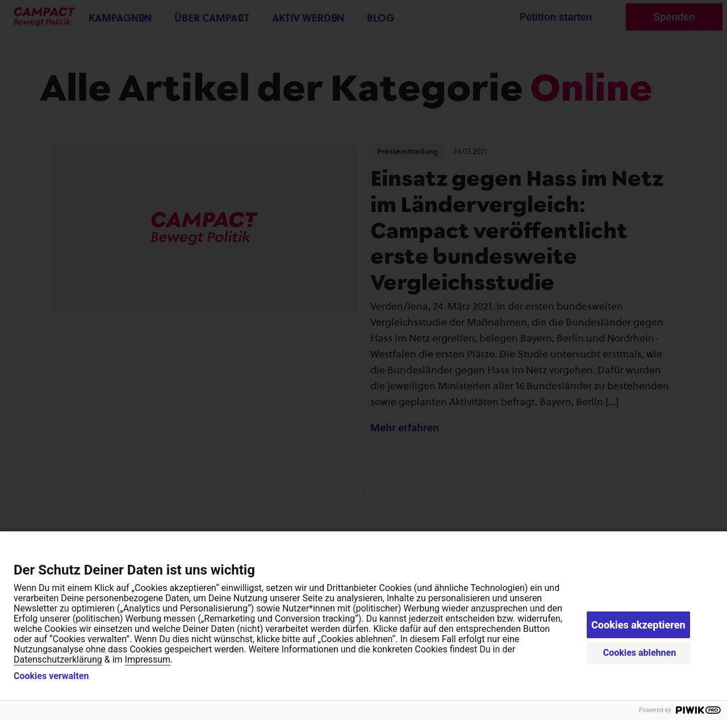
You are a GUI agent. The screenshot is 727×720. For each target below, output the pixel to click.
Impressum (148, 659)
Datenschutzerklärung (58, 659)
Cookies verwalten (51, 676)
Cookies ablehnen (639, 652)
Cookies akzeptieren (638, 625)
